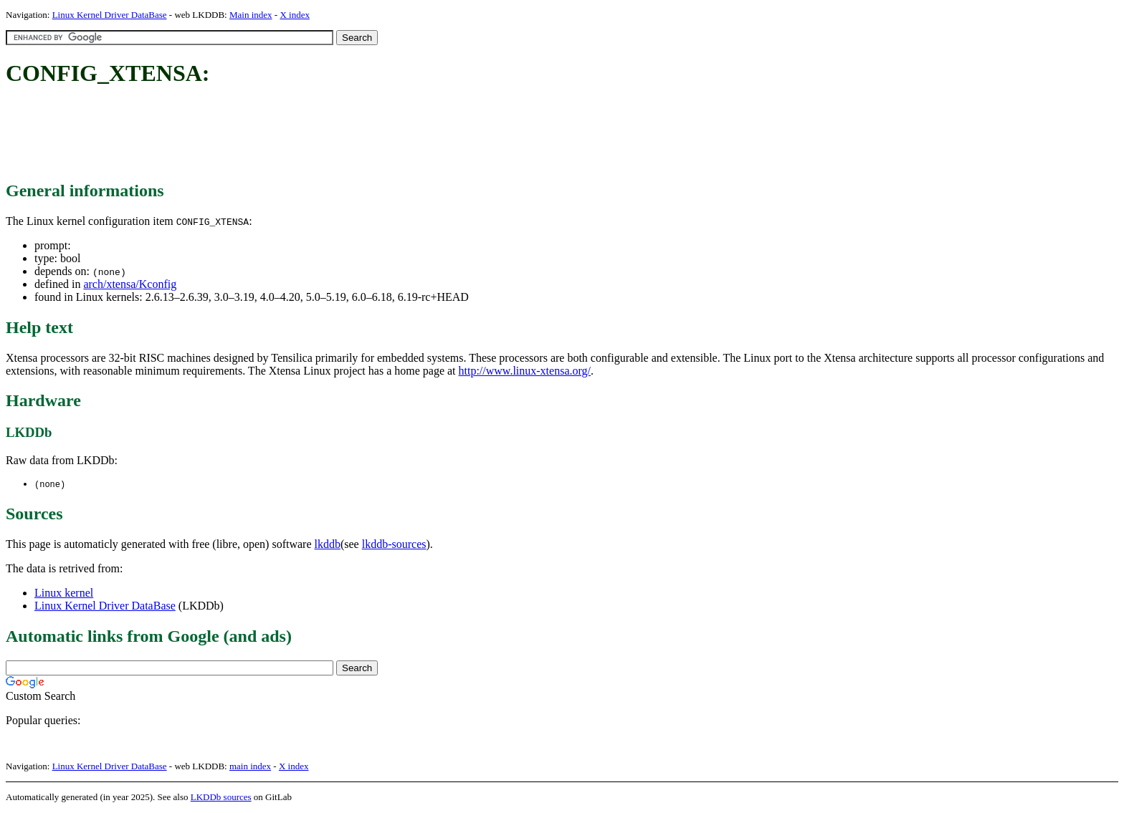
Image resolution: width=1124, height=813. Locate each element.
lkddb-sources (394, 545)
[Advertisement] (267, 134)
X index (295, 14)
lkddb (327, 545)
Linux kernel (63, 593)
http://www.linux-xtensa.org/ (525, 371)
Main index (250, 14)
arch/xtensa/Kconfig (129, 284)
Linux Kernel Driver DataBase (109, 14)
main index (250, 766)
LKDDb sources (221, 797)
